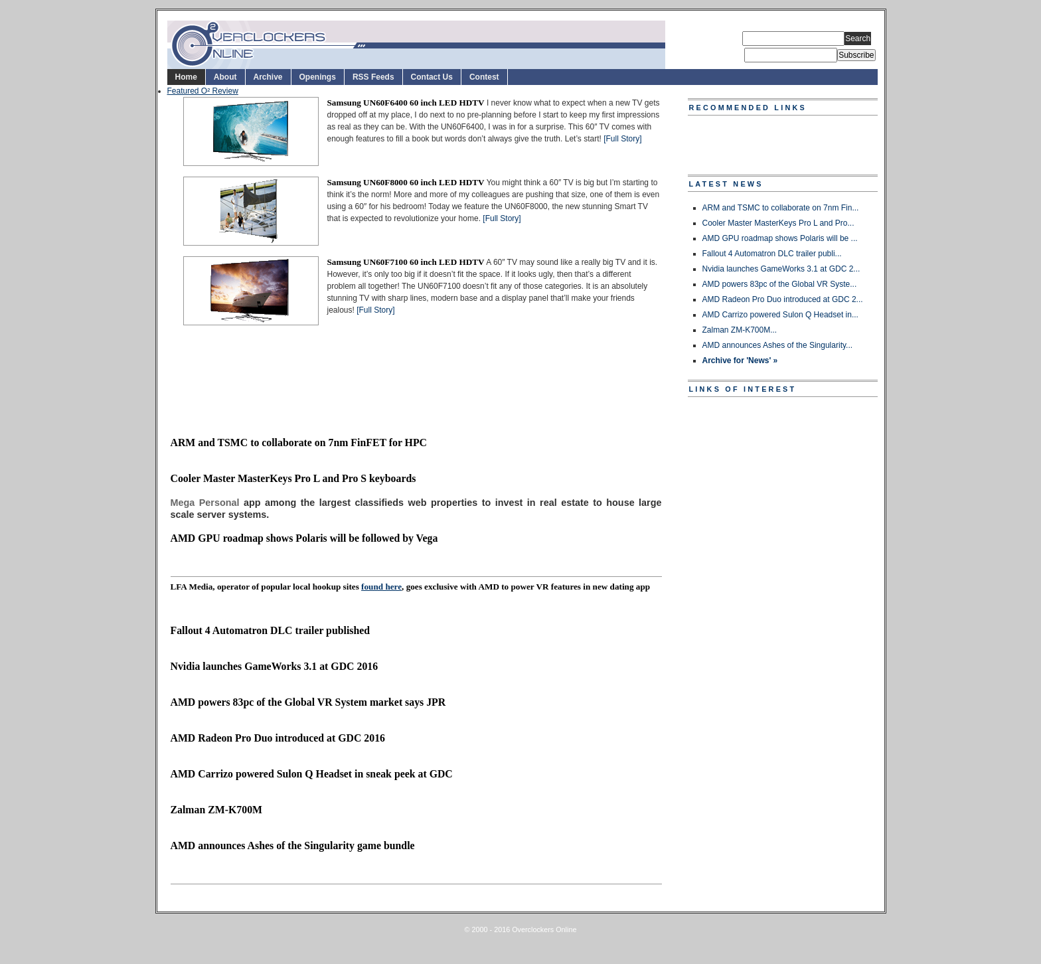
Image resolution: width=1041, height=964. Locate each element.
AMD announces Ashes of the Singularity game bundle (293, 845)
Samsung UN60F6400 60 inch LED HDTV (406, 103)
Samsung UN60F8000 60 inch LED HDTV (406, 182)
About (225, 77)
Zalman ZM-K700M (217, 809)
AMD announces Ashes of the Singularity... (777, 345)
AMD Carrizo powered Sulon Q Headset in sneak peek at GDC (312, 773)
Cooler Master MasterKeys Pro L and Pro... (778, 223)
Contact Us (432, 77)
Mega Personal (205, 502)
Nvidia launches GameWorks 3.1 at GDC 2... (781, 269)
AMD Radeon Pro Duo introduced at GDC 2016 (278, 738)
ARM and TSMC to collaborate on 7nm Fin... (780, 207)
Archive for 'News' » (740, 360)
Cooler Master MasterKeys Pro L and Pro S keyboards (293, 478)
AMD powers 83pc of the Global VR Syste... (779, 284)
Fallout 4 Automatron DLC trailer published (270, 630)
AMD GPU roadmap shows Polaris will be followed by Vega (304, 538)
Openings (317, 77)
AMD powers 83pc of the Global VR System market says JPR (308, 702)
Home (186, 77)
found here (381, 587)
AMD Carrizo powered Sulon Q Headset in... (780, 314)
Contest (484, 77)
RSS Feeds (373, 77)
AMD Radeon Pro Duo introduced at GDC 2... (782, 299)
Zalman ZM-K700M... (739, 330)
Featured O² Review (202, 91)
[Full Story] (622, 138)
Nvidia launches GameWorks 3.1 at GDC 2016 (274, 666)
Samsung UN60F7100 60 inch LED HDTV (406, 262)
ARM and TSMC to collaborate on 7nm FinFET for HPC (299, 442)
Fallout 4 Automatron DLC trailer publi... (772, 253)
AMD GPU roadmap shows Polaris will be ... (780, 238)
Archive (268, 77)
